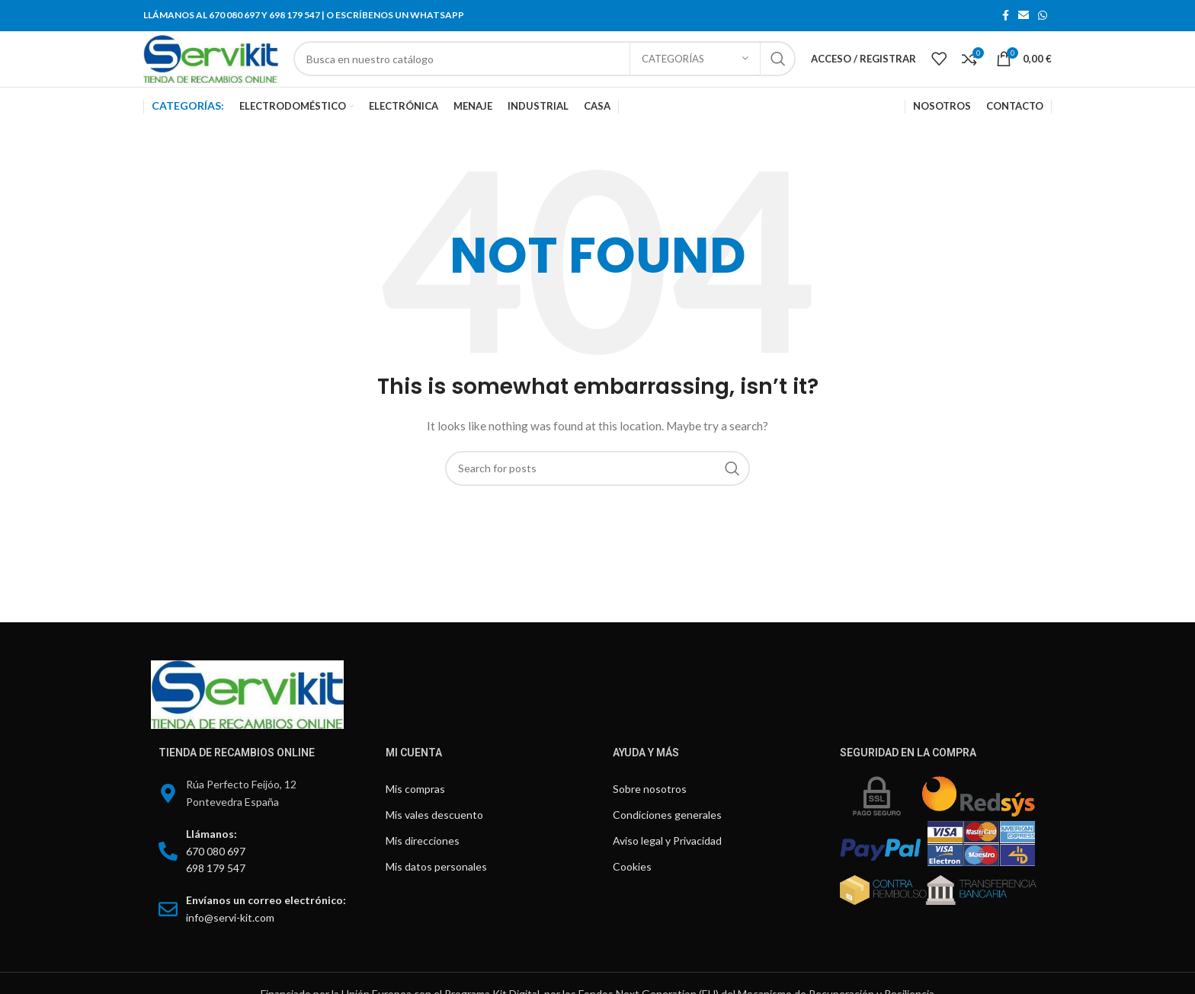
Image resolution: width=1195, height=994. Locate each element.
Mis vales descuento (434, 839)
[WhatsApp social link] (1042, 16)
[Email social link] (1023, 16)
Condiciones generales (667, 839)
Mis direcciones (423, 865)
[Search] (572, 71)
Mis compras (415, 813)
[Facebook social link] (1006, 16)
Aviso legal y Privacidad (667, 865)
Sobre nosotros (650, 813)
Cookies (632, 891)
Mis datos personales (436, 891)
